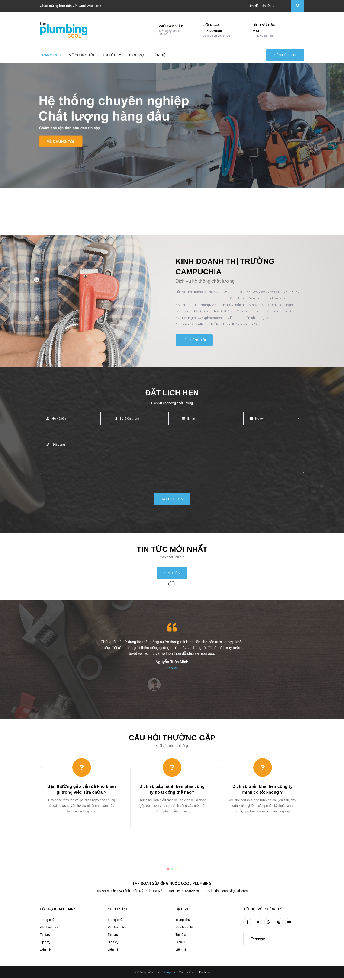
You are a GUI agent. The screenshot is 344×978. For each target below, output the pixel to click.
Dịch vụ (45, 942)
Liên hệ (45, 949)
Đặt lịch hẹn (172, 499)
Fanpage (258, 939)
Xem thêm (172, 573)
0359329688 (212, 31)
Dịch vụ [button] (183, 909)
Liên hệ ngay (285, 55)
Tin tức (45, 934)
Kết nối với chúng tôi (263, 909)
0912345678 (190, 891)
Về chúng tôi (194, 340)
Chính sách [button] (118, 909)
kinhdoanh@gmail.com (231, 891)
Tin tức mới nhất (172, 549)
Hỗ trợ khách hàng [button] (58, 909)
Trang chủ (47, 920)
